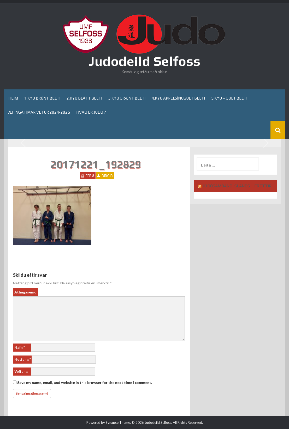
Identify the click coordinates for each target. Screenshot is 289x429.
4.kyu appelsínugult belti (178, 98)
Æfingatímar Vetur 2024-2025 (39, 112)
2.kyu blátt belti (84, 98)
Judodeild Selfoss (144, 61)
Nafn (19, 347)
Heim (13, 98)
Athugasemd (25, 292)
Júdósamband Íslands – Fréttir (237, 185)
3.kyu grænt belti (126, 98)
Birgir (107, 176)
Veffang (21, 371)
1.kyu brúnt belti (42, 98)
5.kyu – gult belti (229, 98)
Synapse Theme (118, 422)
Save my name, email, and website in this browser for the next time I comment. (84, 382)
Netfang (22, 359)
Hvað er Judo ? (91, 112)
